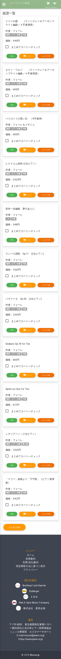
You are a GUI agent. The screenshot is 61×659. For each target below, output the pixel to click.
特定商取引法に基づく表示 (30, 566)
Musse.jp (35, 654)
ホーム (30, 554)
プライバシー (30, 569)
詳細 (11, 56)
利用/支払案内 (30, 562)
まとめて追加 (45, 56)
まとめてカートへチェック (26, 47)
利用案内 (30, 558)
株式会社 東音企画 (30, 608)
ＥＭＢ (30, 596)
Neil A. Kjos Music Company (30, 602)
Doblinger (30, 591)
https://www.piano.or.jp (30, 639)
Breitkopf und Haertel (30, 585)
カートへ (27, 56)
